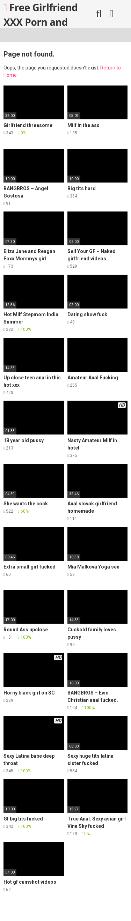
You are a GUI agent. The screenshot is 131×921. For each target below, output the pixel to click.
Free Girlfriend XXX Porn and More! (40, 14)
